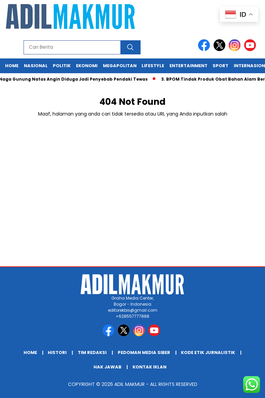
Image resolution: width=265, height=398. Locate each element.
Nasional (36, 65)
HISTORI (57, 352)
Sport (220, 65)
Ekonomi (87, 65)
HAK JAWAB (107, 367)
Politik (62, 65)
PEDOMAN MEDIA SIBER (144, 352)
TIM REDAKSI (92, 352)
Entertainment (188, 65)
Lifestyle (153, 65)
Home (11, 65)
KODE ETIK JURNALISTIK (208, 352)
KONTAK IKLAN (149, 367)
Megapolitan (120, 65)
